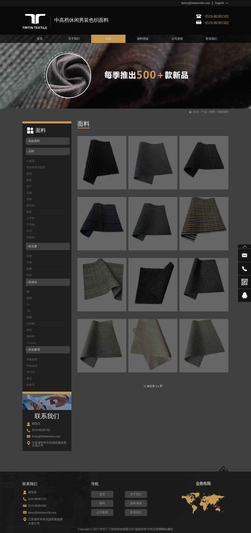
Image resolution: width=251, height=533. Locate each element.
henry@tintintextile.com (195, 3)
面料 (212, 111)
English (219, 3)
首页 (196, 111)
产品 (204, 111)
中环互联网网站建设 (160, 529)
